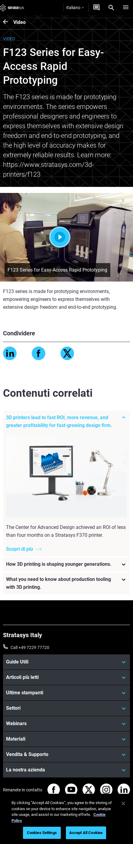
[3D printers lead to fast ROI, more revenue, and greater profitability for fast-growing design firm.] (66, 421)
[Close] (123, 803)
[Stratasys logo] (12, 7)
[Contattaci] (96, 7)
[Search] (111, 7)
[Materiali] (66, 739)
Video (19, 22)
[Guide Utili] (66, 662)
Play (66, 237)
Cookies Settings (42, 832)
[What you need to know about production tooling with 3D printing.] (66, 583)
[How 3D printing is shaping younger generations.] (66, 564)
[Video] (8, 22)
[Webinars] (66, 723)
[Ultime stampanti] (66, 692)
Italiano (75, 7)
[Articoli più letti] (66, 677)
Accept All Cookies (86, 832)
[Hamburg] (125, 7)
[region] (66, 819)
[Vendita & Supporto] (66, 754)
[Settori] (66, 708)
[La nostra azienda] (66, 769)
